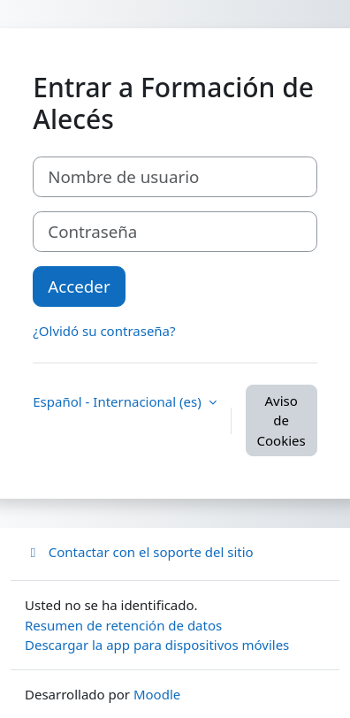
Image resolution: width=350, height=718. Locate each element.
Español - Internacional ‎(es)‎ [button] (118, 401)
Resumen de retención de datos (123, 625)
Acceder (79, 286)
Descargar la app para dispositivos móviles (157, 644)
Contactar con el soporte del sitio (139, 552)
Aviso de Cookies (281, 420)
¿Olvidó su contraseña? (104, 331)
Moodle (156, 694)
